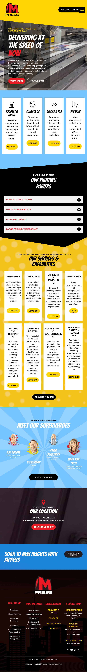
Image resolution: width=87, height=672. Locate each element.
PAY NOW (53, 629)
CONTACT (53, 618)
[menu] (82, 10)
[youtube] (71, 650)
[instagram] (78, 650)
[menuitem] (14, 610)
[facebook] (67, 650)
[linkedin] (75, 650)
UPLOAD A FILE (53, 623)
